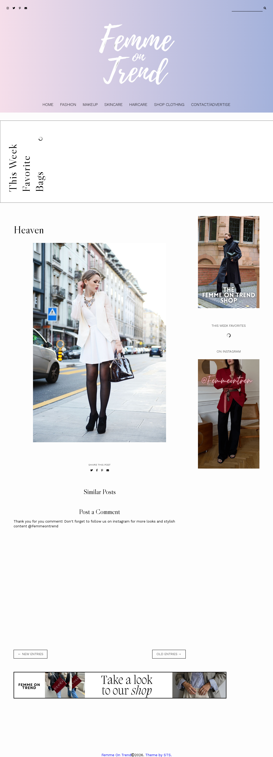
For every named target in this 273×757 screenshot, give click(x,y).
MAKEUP (90, 104)
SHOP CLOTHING (169, 104)
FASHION (68, 104)
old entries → (168, 654)
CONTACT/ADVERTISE (210, 104)
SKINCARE (113, 104)
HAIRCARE (138, 104)
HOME (48, 104)
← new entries (30, 654)
